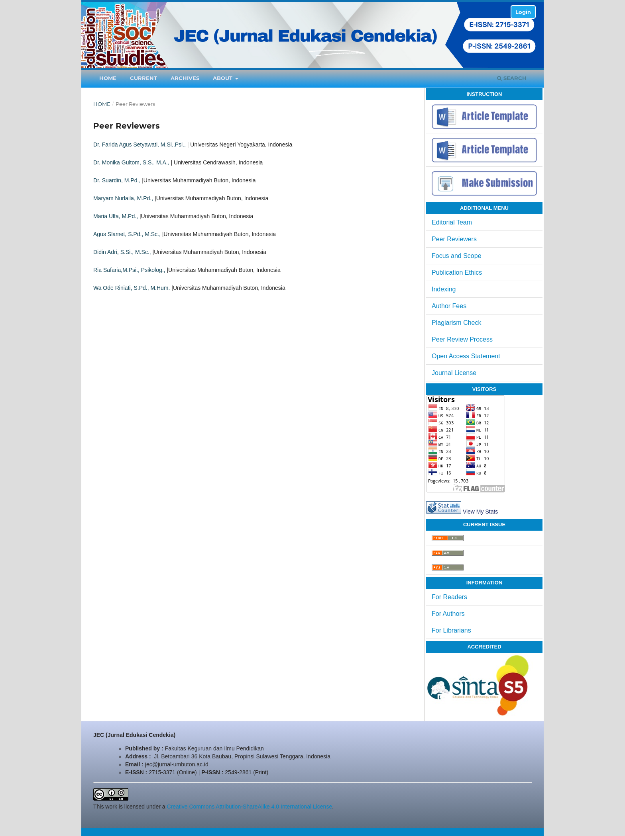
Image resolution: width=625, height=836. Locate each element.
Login (523, 12)
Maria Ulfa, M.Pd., (115, 216)
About (223, 78)
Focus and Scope (457, 255)
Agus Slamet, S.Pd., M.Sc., (127, 234)
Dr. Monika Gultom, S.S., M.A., (131, 162)
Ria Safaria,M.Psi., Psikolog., (129, 270)
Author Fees (449, 306)
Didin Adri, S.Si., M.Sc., (122, 252)
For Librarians (451, 630)
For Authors (448, 613)
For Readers (449, 597)
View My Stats (480, 511)
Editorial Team (452, 222)
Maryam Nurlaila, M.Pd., (123, 198)
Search (512, 78)
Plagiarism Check (456, 322)
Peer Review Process (462, 339)
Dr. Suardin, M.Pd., (116, 180)
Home (107, 78)
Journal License (454, 372)
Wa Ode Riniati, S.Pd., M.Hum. (131, 288)
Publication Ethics (457, 272)
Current (143, 78)
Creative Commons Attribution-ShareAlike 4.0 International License (249, 806)
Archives (185, 78)
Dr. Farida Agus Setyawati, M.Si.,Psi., (139, 144)
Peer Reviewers (454, 239)
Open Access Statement (466, 356)
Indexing (444, 289)
